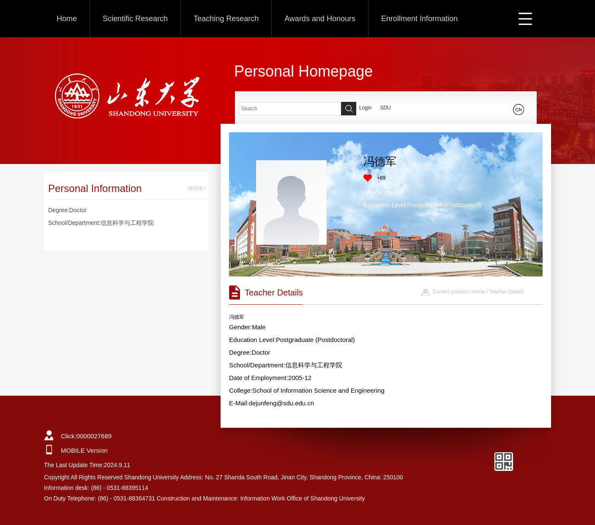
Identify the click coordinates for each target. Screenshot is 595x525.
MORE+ (197, 188)
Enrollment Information (419, 18)
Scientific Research (135, 18)
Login (365, 108)
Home (67, 18)
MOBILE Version (84, 450)
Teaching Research (226, 18)
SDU (385, 108)
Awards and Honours (319, 18)
